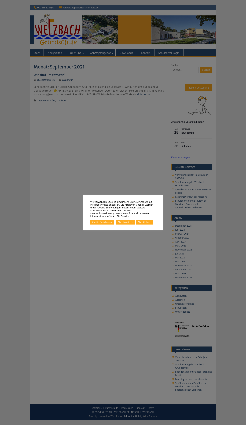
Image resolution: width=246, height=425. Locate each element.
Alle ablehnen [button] (144, 222)
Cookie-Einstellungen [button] (102, 222)
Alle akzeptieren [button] (125, 222)
